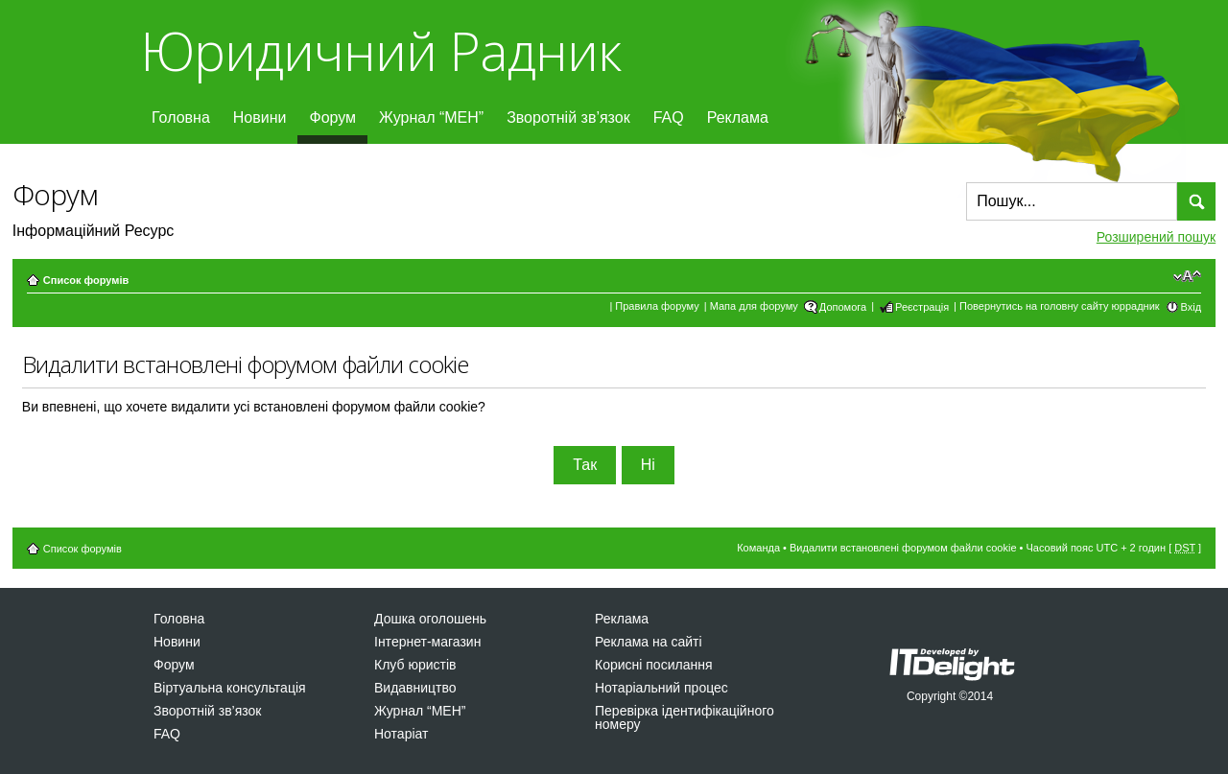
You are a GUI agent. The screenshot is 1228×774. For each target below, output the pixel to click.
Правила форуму (656, 306)
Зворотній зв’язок (568, 117)
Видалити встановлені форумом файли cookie (903, 547)
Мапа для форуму (754, 306)
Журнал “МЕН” (431, 117)
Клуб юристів (415, 664)
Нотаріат (401, 733)
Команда (758, 547)
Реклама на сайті (648, 641)
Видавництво (415, 687)
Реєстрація (922, 307)
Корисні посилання (653, 664)
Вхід (1191, 307)
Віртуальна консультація (230, 687)
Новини (260, 117)
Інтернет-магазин (427, 641)
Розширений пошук (1156, 237)
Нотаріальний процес (661, 687)
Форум (332, 117)
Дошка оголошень (430, 618)
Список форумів (86, 280)
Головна (181, 117)
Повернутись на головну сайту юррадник (1059, 306)
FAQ (668, 117)
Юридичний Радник (380, 50)
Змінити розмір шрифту (1187, 276)
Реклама (737, 117)
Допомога (842, 307)
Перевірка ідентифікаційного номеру (684, 717)
